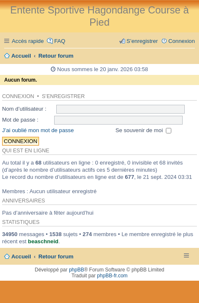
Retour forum (56, 256)
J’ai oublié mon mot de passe (38, 130)
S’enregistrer (63, 96)
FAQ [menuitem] (59, 41)
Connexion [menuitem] (181, 41)
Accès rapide (28, 41)
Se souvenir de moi (143, 130)
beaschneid (43, 241)
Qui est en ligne (25, 151)
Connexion (18, 96)
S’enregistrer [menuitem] (142, 41)
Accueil (21, 256)
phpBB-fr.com (112, 276)
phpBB (76, 270)
